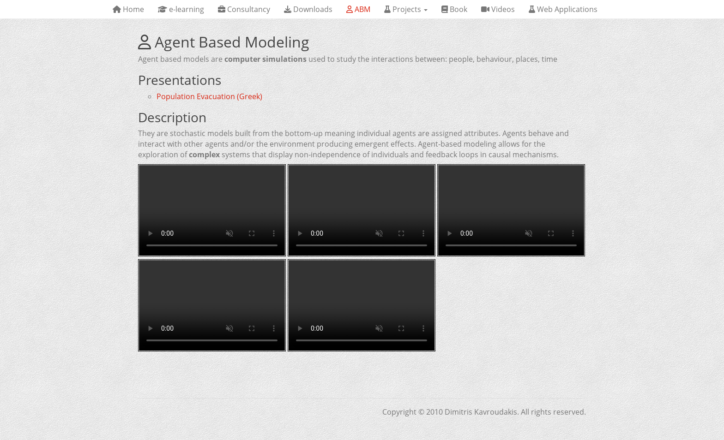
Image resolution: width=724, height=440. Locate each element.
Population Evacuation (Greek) (209, 96)
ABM (358, 9)
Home (128, 9)
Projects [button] (406, 9)
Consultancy (244, 9)
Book (454, 9)
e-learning (181, 9)
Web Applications (563, 9)
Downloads (308, 9)
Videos (498, 9)
